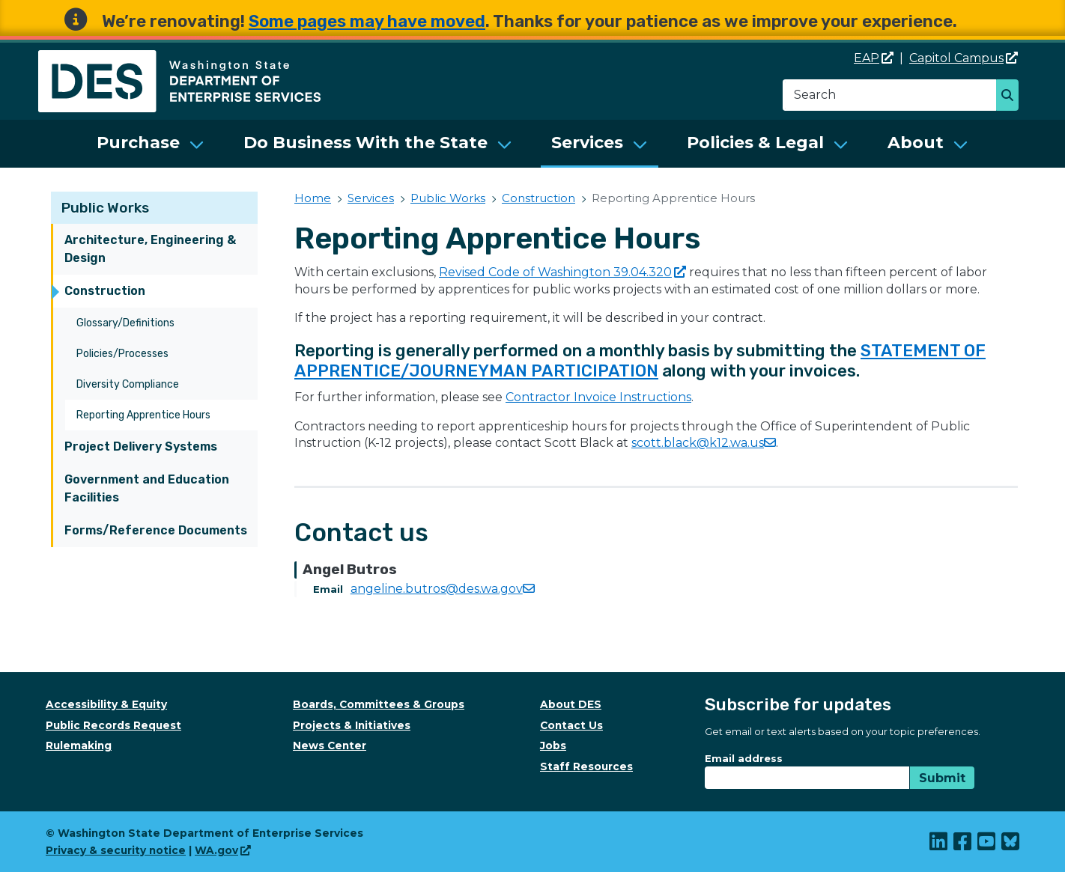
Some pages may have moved (367, 21)
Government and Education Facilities (146, 488)
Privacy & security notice (116, 850)
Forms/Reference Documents (155, 530)
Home (312, 198)
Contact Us (571, 725)
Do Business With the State (365, 142)
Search (1011, 97)
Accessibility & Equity (106, 704)
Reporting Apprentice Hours (143, 415)
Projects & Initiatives (351, 725)
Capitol (963, 58)
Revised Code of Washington (562, 272)
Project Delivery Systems (140, 446)
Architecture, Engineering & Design (150, 249)
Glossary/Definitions (125, 323)
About (916, 142)
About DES (570, 704)
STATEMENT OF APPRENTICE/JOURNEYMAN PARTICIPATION (640, 361)
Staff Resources (586, 766)
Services (587, 142)
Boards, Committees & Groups (378, 704)
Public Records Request (113, 725)
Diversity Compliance (127, 384)
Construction (104, 291)
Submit (942, 778)
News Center (329, 745)
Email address (744, 758)
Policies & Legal (755, 142)
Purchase (138, 142)
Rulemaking (79, 745)
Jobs (553, 745)
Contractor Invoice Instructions (598, 397)
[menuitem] (150, 144)
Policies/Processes (122, 353)
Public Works (105, 207)
